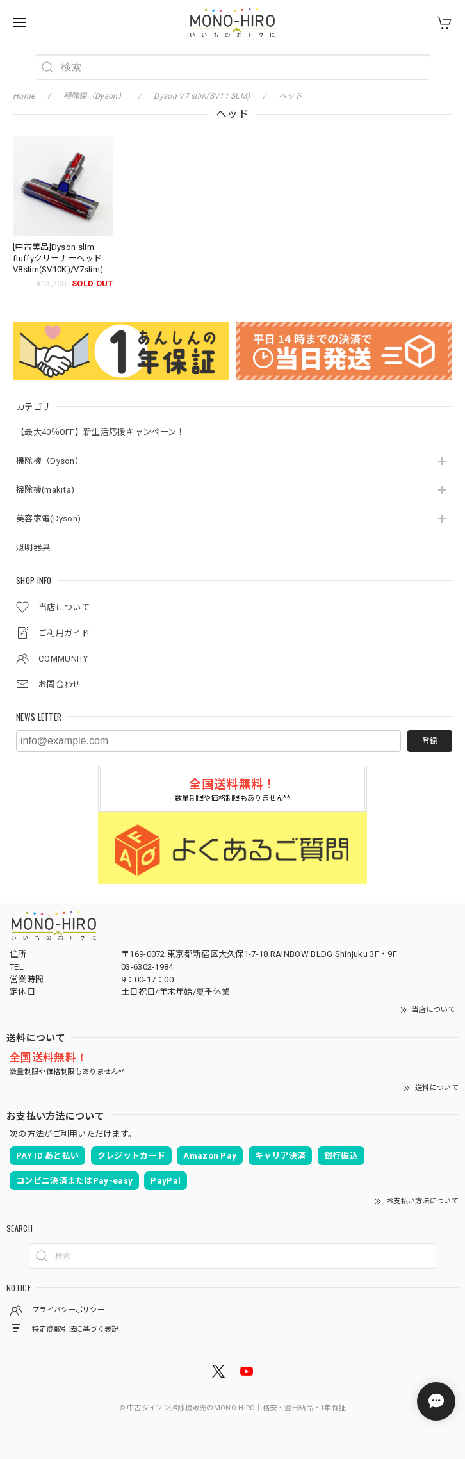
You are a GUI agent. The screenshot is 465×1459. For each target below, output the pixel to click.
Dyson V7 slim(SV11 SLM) (202, 96)
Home (24, 96)
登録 (429, 741)
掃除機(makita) (45, 489)
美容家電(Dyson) (48, 518)
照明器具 (33, 547)
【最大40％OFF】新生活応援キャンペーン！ (100, 432)
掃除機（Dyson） (49, 461)
